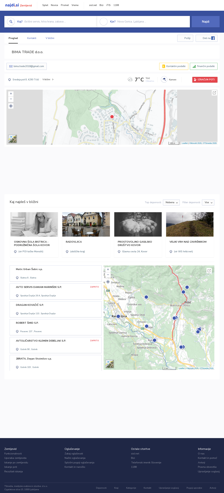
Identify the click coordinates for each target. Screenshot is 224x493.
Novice (54, 5)
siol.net (93, 5)
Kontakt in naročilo (75, 467)
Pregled (13, 38)
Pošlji (187, 38)
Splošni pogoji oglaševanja (79, 462)
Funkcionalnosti (13, 453)
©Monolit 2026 (195, 143)
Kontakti (31, 38)
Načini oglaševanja (75, 458)
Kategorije (131, 488)
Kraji (116, 488)
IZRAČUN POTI (206, 79)
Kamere (172, 79)
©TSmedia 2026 (210, 143)
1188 (116, 5)
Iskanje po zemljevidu (16, 462)
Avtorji (201, 462)
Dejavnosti (101, 488)
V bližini (50, 38)
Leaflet (185, 143)
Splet (45, 5)
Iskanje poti (10, 467)
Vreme (75, 5)
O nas (201, 453)
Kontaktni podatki (176, 66)
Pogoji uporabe (194, 488)
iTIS (108, 5)
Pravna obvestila (207, 467)
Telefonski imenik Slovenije (146, 462)
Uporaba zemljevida (15, 458)
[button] (10, 106)
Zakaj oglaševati (74, 453)
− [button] (11, 99)
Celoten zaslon (214, 92)
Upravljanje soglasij (209, 471)
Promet (65, 5)
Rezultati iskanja (13, 471)
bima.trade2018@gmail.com (29, 66)
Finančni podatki (206, 66)
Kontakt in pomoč (207, 458)
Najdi (205, 21)
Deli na (209, 38)
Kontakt (147, 488)
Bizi (101, 5)
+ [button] (11, 94)
